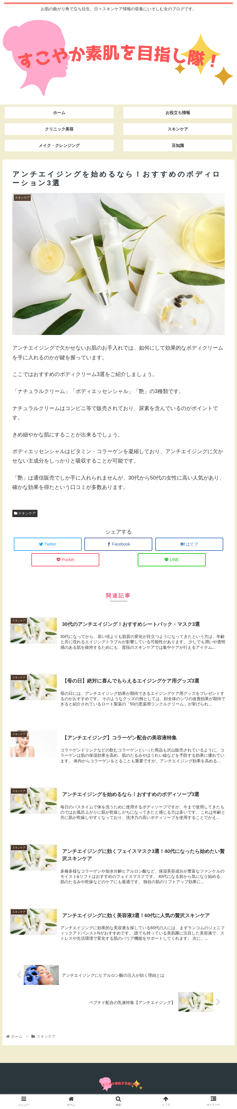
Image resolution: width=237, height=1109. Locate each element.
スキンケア (25, 513)
